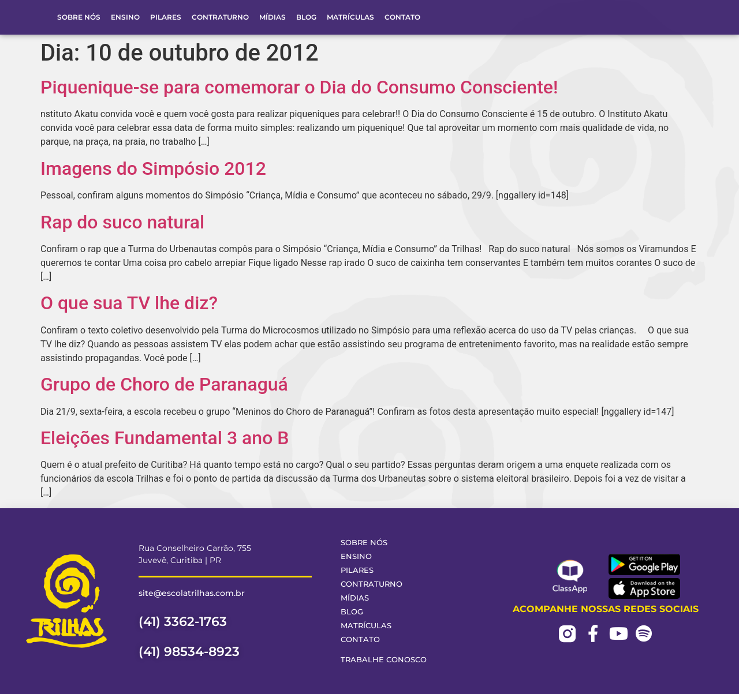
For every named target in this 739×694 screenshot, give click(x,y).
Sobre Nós (78, 17)
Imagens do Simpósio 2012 (153, 168)
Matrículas (350, 17)
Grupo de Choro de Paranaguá (164, 384)
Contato (402, 17)
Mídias (272, 17)
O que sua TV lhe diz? (129, 303)
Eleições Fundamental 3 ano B (164, 438)
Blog (306, 17)
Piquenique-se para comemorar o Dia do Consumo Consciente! (299, 87)
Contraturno (220, 17)
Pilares (165, 17)
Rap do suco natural (122, 222)
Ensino (125, 17)
